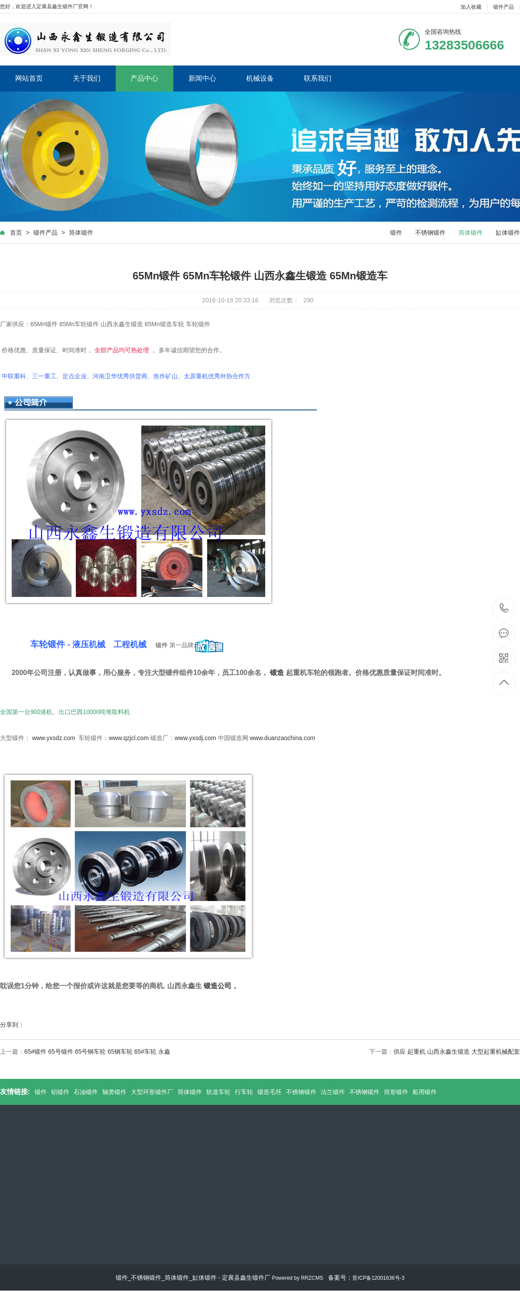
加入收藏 (471, 7)
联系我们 (318, 78)
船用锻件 (425, 1091)
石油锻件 (86, 1091)
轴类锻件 (114, 1091)
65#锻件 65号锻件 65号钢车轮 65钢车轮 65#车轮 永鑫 (97, 1051)
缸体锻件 (508, 232)
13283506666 (504, 608)
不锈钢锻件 (430, 232)
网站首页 (29, 78)
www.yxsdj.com (195, 737)
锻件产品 (503, 7)
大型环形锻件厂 (152, 1091)
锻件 (396, 232)
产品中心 (144, 78)
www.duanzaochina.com (282, 737)
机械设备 (260, 78)
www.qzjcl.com (129, 737)
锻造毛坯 (269, 1091)
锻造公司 (217, 986)
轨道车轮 (218, 1091)
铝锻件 (60, 1091)
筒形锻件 (396, 1091)
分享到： (12, 1024)
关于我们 (87, 78)
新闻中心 (202, 78)
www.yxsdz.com (53, 737)
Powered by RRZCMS (296, 1278)
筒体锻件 (81, 232)
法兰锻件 (333, 1091)
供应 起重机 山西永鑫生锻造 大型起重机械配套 (456, 1051)
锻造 (277, 672)
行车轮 (244, 1091)
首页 (16, 232)
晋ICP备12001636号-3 (378, 1278)
